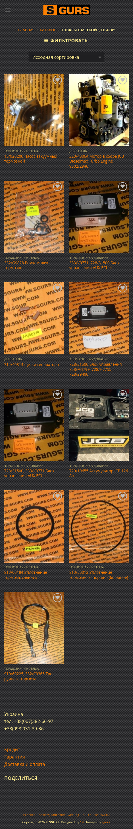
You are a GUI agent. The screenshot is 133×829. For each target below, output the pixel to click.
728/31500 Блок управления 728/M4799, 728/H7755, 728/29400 (95, 369)
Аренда (73, 815)
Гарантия (14, 757)
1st (82, 822)
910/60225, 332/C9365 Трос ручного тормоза (29, 676)
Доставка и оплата (24, 764)
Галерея (29, 815)
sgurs (106, 822)
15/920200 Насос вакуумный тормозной (30, 159)
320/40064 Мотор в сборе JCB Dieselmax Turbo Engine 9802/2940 (96, 161)
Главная (26, 29)
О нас (86, 815)
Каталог (48, 29)
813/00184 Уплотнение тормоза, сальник (25, 575)
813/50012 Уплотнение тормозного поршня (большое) (98, 575)
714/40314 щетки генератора (31, 364)
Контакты (102, 815)
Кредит (12, 749)
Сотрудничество (52, 815)
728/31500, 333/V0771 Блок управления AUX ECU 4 (29, 473)
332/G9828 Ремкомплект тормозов (27, 265)
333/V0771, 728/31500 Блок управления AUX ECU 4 (94, 265)
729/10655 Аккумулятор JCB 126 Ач (98, 473)
